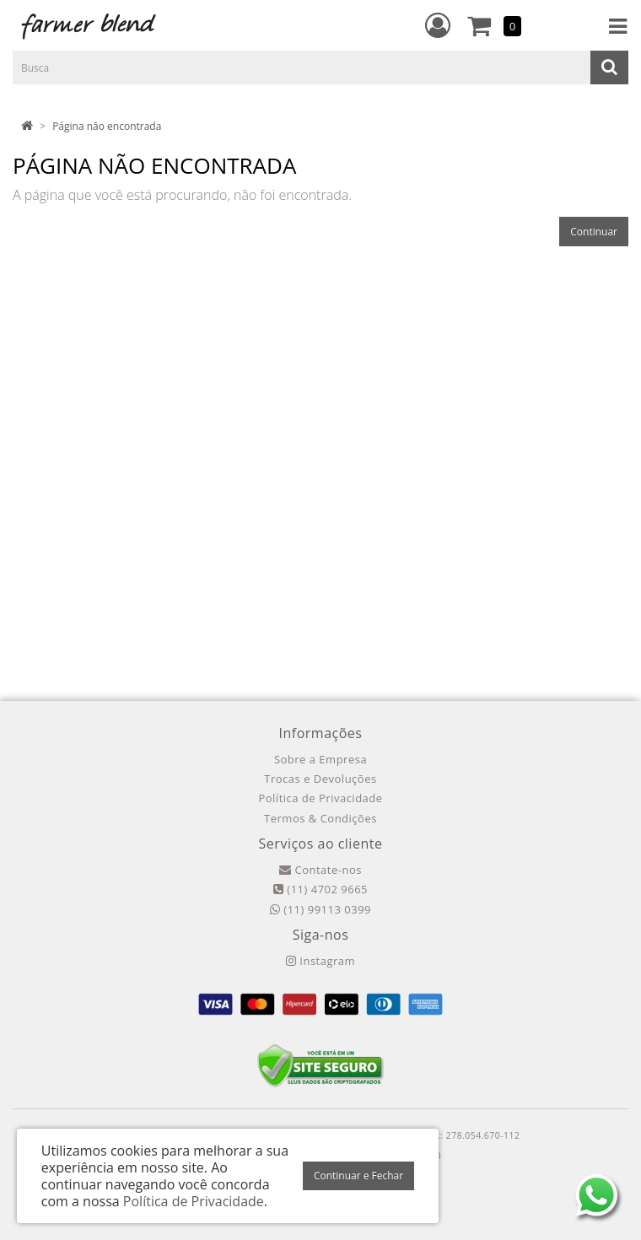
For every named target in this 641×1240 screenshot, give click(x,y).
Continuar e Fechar (358, 1175)
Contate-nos (320, 869)
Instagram (320, 960)
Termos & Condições (320, 818)
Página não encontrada (106, 126)
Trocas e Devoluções (320, 778)
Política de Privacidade (320, 798)
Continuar (593, 231)
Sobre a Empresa (320, 759)
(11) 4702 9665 (320, 889)
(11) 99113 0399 (320, 909)
